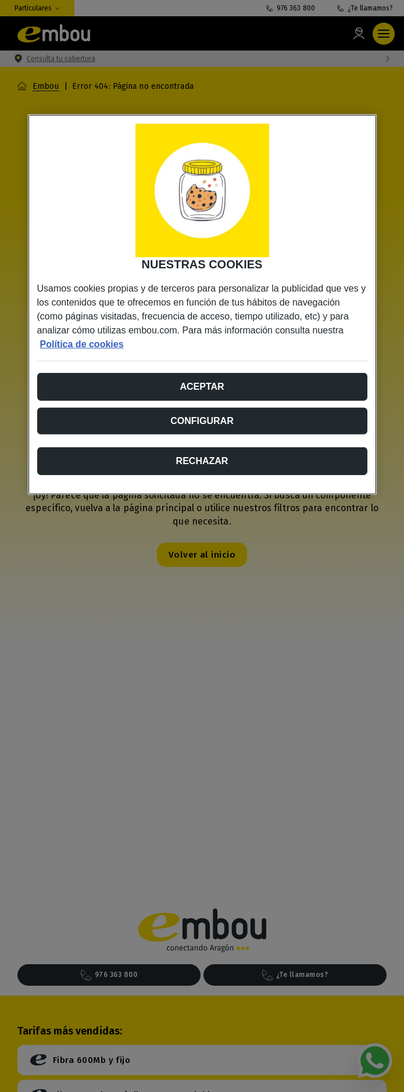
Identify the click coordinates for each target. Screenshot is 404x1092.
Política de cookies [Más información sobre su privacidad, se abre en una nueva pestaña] (82, 344)
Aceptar (202, 386)
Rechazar (202, 461)
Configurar (201, 421)
